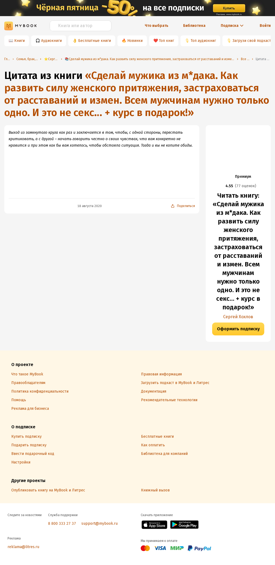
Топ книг (166, 40)
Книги (19, 40)
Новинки (135, 40)
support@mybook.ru (99, 523)
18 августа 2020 (89, 206)
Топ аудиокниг (203, 40)
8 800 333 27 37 (62, 523)
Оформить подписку (238, 328)
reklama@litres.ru (23, 547)
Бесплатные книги (94, 40)
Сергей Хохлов (238, 316)
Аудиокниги (51, 40)
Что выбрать (156, 25)
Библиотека (194, 25)
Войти (265, 25)
